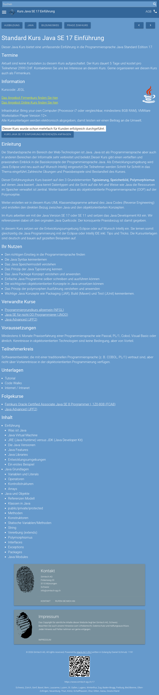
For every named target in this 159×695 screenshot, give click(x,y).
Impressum (45, 639)
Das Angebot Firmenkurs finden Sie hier (30, 98)
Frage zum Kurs (77, 25)
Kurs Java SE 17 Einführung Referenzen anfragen (37, 134)
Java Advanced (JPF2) (21, 319)
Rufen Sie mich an (65, 601)
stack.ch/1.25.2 (84, 652)
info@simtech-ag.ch (51, 590)
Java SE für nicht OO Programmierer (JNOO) (36, 315)
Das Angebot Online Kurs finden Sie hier (30, 103)
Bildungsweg (50, 25)
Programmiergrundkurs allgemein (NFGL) (34, 310)
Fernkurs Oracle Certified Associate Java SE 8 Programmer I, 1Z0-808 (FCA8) (60, 404)
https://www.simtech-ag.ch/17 (79, 682)
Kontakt (46, 601)
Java (31, 25)
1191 (130, 652)
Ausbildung (12, 25)
